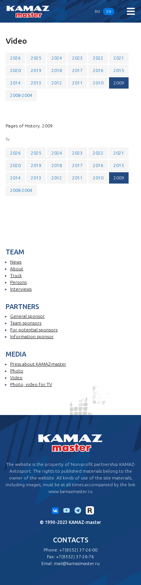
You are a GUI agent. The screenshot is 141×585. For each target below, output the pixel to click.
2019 (36, 70)
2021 (119, 57)
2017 (77, 70)
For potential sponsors (34, 329)
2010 (98, 82)
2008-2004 (21, 95)
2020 (15, 70)
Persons (18, 282)
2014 (15, 82)
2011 (77, 82)
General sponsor (27, 316)
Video (16, 377)
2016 (98, 70)
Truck (16, 275)
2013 (36, 82)
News (15, 261)
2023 (77, 57)
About (16, 268)
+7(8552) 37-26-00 (78, 549)
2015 (119, 70)
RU (97, 11)
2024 (57, 57)
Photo (16, 370)
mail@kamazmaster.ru (77, 563)
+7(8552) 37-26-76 (75, 556)
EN (108, 11)
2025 (36, 57)
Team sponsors (25, 322)
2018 (57, 70)
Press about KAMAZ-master (38, 363)
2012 (57, 82)
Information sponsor (32, 336)
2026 (15, 57)
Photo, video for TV (31, 384)
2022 (98, 57)
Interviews (21, 288)
